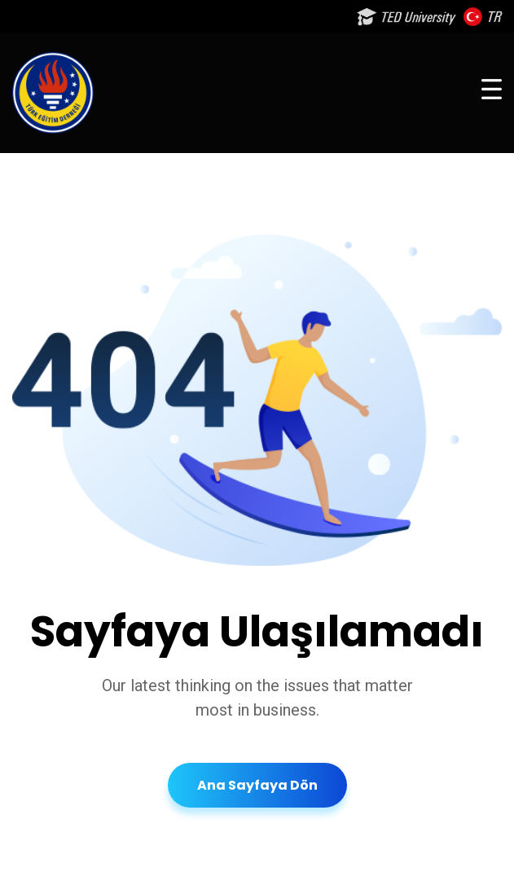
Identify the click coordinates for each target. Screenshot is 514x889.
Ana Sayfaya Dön (257, 785)
